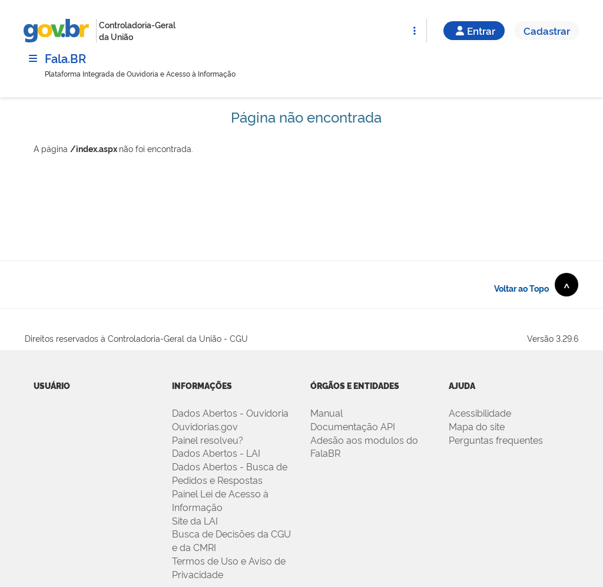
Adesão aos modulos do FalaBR (364, 446)
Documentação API (352, 426)
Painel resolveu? (207, 439)
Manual (326, 412)
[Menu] (33, 58)
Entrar (474, 30)
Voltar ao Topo (536, 284)
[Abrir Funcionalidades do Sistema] (414, 30)
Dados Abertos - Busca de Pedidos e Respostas (229, 473)
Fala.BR (65, 58)
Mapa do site (477, 426)
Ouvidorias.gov (205, 426)
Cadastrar (547, 30)
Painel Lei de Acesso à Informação (220, 500)
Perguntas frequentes (496, 439)
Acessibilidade (480, 412)
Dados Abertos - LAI (216, 452)
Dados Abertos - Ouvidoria (230, 412)
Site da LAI (195, 520)
